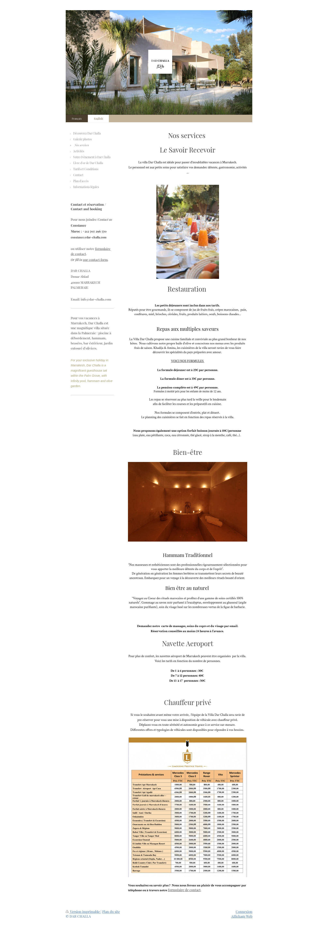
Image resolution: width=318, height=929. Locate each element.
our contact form (95, 259)
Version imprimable (83, 911)
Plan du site (111, 911)
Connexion (244, 911)
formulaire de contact (184, 890)
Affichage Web (241, 916)
